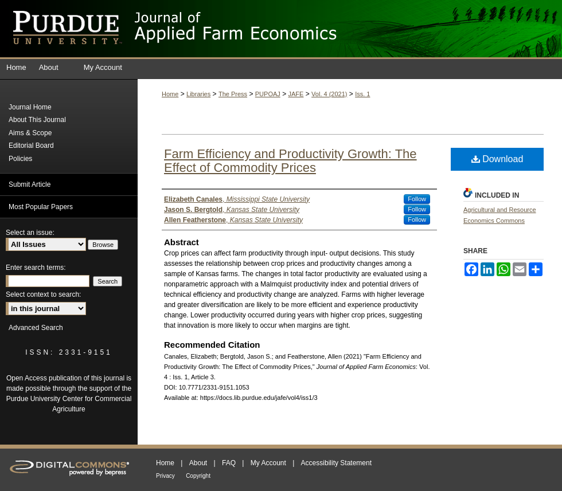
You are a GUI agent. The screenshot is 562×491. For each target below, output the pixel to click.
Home (170, 94)
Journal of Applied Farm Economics (347, 28)
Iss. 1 (362, 94)
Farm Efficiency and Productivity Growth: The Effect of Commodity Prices (290, 161)
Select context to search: (43, 294)
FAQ (229, 463)
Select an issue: (30, 233)
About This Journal (37, 120)
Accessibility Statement (336, 463)
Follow (417, 198)
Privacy (165, 476)
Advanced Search (36, 328)
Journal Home (30, 107)
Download (497, 159)
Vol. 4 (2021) (329, 94)
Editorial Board (31, 146)
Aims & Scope (30, 133)
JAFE (296, 94)
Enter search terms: (36, 268)
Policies (20, 159)
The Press (232, 94)
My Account (268, 463)
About (198, 463)
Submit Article (29, 184)
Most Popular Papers (41, 207)
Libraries (198, 94)
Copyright (198, 476)
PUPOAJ (267, 94)
